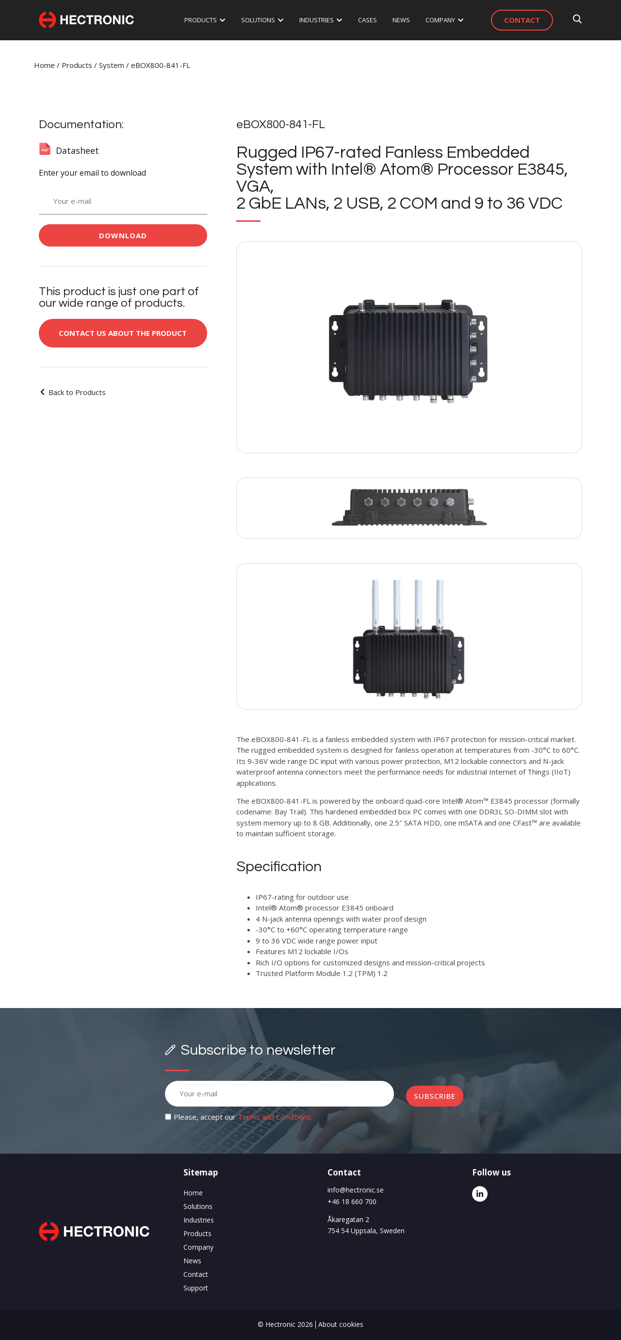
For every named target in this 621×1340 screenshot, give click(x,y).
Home (44, 65)
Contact (195, 1274)
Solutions (197, 1206)
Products (77, 65)
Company (198, 1247)
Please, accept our (243, 1117)
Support (195, 1287)
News (192, 1260)
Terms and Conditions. (275, 1117)
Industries (198, 1219)
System (111, 65)
